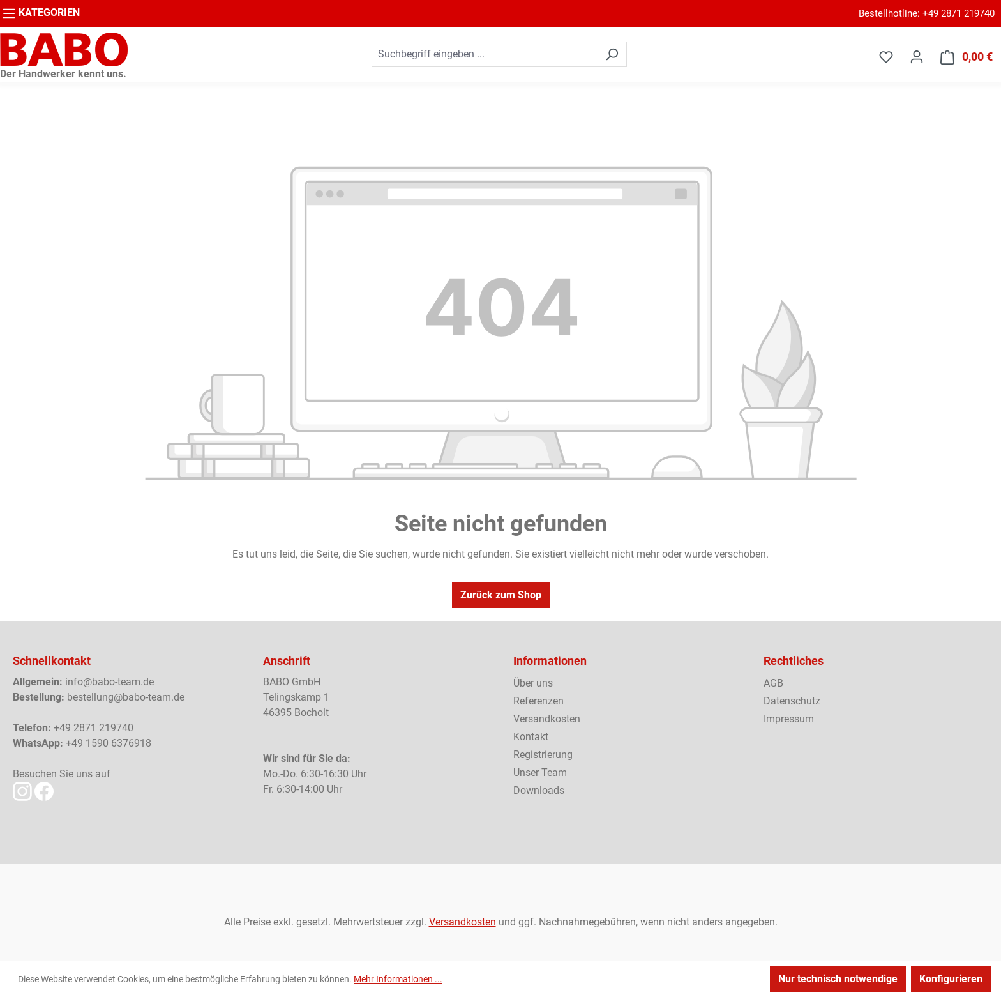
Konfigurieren (950, 979)
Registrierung (543, 755)
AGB (773, 683)
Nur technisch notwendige (838, 979)
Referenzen (538, 701)
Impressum (789, 719)
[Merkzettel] (886, 57)
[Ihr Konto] (916, 57)
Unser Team (540, 772)
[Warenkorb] (966, 57)
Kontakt (530, 737)
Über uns (533, 683)
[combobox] (485, 54)
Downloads (538, 790)
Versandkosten (546, 719)
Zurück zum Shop (500, 595)
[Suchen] (612, 54)
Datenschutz (792, 701)
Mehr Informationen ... (398, 979)
